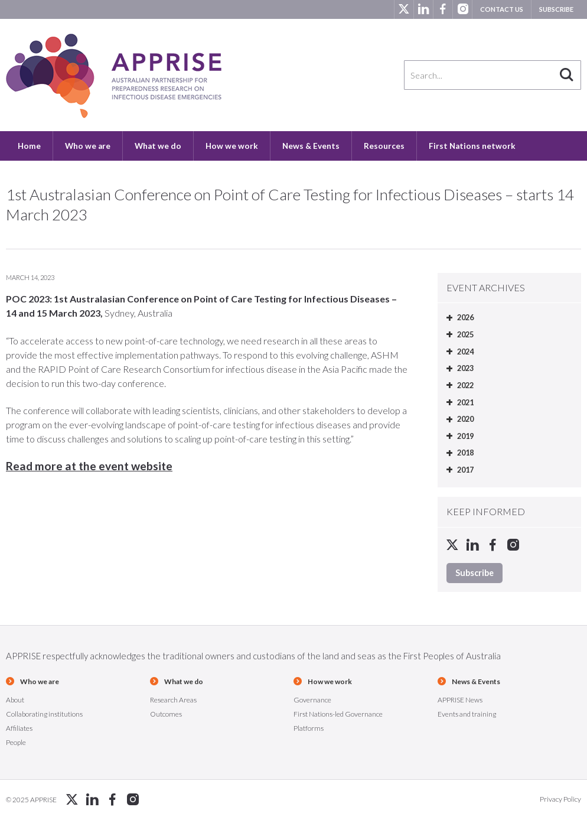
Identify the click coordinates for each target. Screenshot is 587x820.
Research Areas (173, 699)
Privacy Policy (560, 799)
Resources (384, 146)
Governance (312, 699)
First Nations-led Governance (338, 714)
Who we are (87, 146)
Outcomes (166, 714)
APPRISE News (460, 699)
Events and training (467, 714)
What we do (158, 146)
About (15, 699)
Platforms (309, 728)
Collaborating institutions (44, 714)
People (16, 742)
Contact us (501, 9)
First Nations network (472, 146)
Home (29, 146)
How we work (232, 146)
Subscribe (556, 9)
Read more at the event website (89, 466)
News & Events (311, 146)
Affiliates (19, 728)
